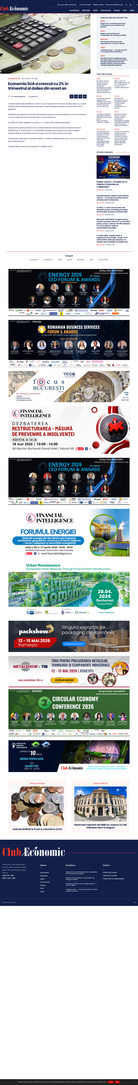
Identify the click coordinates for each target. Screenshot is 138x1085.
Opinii (102, 21)
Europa (116, 78)
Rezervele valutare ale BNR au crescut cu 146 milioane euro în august (100, 826)
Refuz (117, 1082)
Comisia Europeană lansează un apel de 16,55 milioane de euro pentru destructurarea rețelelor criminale (104, 118)
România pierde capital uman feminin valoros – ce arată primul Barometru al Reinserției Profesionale (113, 198)
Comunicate (101, 129)
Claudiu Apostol (19, 96)
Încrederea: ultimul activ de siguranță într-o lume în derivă (112, 42)
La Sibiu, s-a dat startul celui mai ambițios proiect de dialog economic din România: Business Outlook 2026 (112, 209)
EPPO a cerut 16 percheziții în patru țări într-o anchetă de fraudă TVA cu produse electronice (122, 84)
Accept (111, 1082)
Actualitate (14, 78)
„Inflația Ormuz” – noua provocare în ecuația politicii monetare (113, 51)
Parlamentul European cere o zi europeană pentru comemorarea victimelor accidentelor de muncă (120, 103)
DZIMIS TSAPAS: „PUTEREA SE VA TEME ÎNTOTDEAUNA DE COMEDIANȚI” (112, 184)
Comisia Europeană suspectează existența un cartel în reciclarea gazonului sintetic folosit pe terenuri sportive (104, 102)
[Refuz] (136, 1082)
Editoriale (104, 39)
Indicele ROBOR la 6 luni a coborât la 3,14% (37, 829)
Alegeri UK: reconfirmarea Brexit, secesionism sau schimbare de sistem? (113, 25)
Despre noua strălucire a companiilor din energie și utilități (113, 34)
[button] (130, 4)
